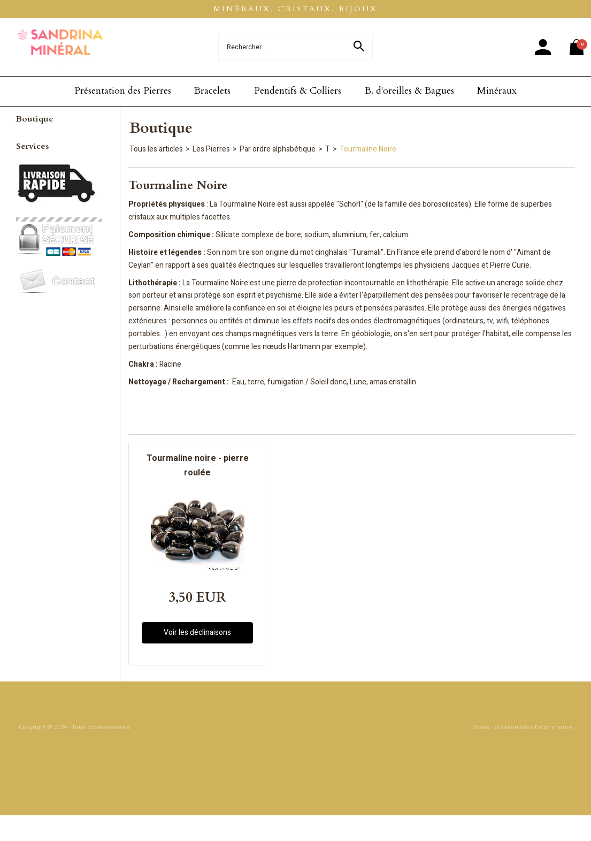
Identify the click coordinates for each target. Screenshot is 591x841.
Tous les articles (156, 149)
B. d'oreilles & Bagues (409, 90)
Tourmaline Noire (368, 149)
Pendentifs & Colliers (297, 90)
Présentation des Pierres (122, 90)
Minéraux (497, 90)
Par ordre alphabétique (278, 149)
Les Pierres (211, 149)
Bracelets (212, 90)
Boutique (34, 119)
